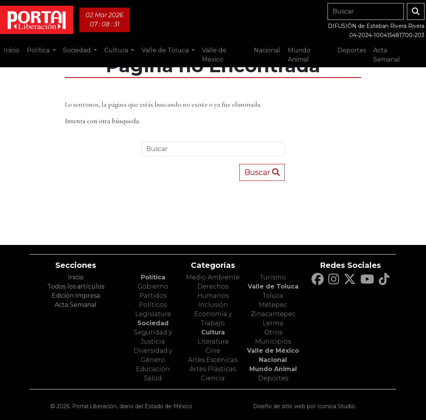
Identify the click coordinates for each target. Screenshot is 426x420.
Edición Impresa (76, 295)
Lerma (273, 323)
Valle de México (273, 350)
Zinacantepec (273, 314)
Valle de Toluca (273, 286)
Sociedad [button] (77, 50)
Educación (153, 369)
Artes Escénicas (212, 359)
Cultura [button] (116, 50)
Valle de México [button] (214, 55)
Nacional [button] (267, 50)
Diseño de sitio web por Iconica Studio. (304, 406)
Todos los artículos (75, 286)
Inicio (11, 50)
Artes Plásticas (213, 369)
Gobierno (152, 286)
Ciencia (213, 378)
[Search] (366, 11)
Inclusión (213, 304)
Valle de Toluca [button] (166, 50)
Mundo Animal (273, 369)
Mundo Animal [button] (299, 55)
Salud (153, 378)
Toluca (273, 295)
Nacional (273, 359)
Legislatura (153, 314)
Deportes (273, 378)
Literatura (213, 341)
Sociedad (153, 323)
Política (153, 277)
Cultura (213, 332)
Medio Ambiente (213, 277)
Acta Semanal (386, 55)
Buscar (262, 172)
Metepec (273, 304)
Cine (212, 350)
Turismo (273, 277)
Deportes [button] (351, 50)
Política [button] (39, 50)
